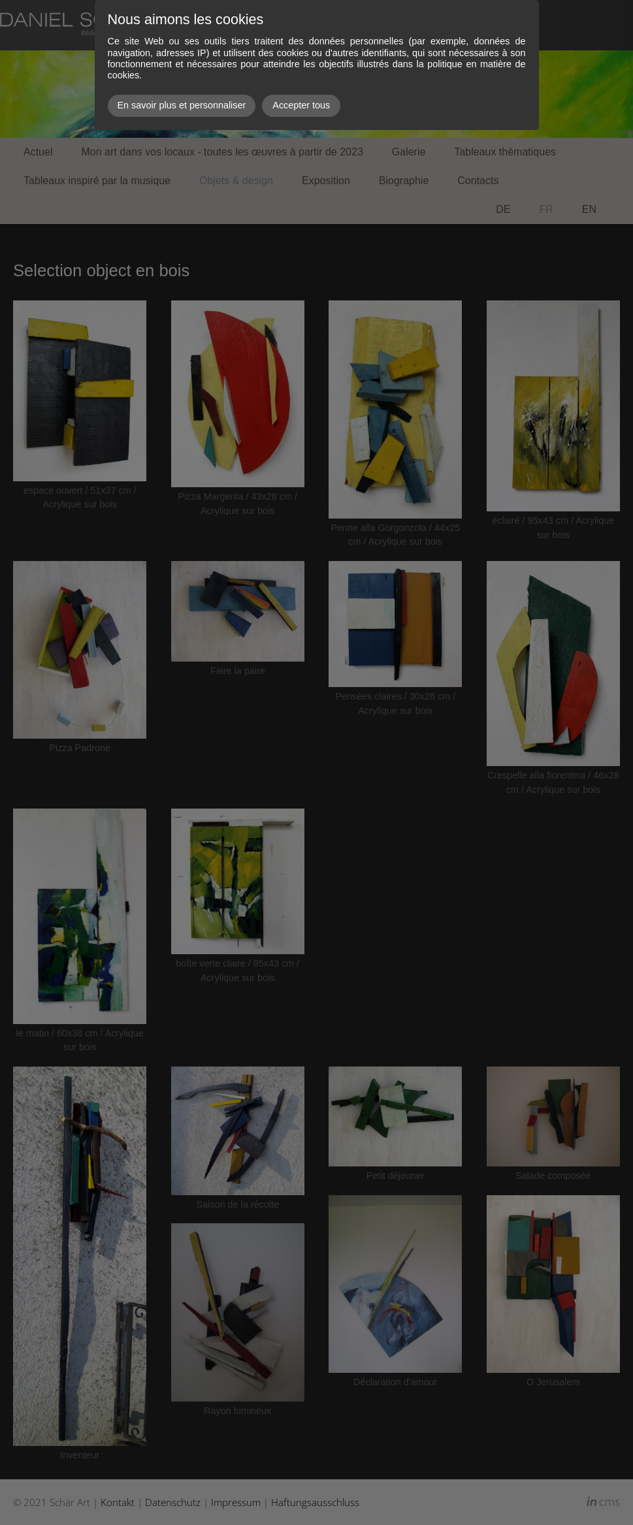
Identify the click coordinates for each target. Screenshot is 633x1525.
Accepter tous (301, 105)
